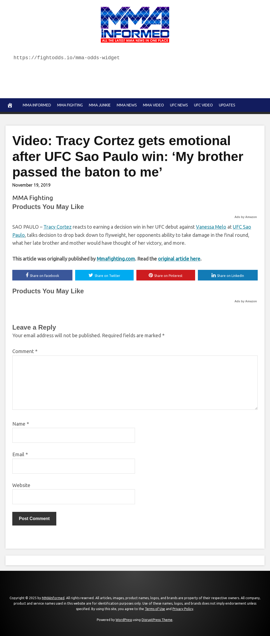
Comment (24, 351)
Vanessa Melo (211, 226)
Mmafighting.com (116, 258)
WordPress (124, 620)
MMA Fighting (70, 105)
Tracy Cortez (57, 226)
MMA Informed (37, 105)
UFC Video (203, 105)
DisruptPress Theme (157, 620)
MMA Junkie (100, 105)
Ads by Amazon (245, 217)
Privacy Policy (182, 609)
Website (21, 485)
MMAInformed (53, 598)
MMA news (127, 105)
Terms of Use (155, 609)
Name (20, 423)
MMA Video (153, 105)
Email (20, 454)
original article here (179, 258)
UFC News (179, 105)
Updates (227, 105)
